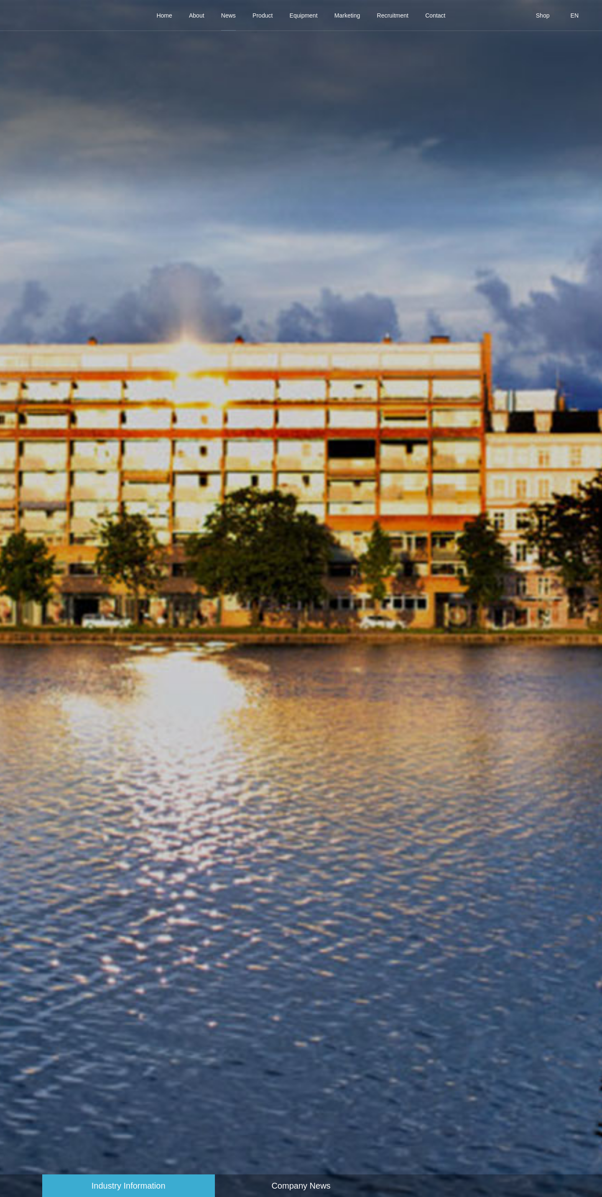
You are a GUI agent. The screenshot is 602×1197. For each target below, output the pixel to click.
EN (575, 15)
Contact (435, 15)
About (196, 15)
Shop (543, 15)
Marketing (347, 15)
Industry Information (129, 1185)
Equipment (304, 15)
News (228, 15)
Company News (300, 1185)
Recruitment (392, 15)
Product (263, 15)
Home (164, 15)
